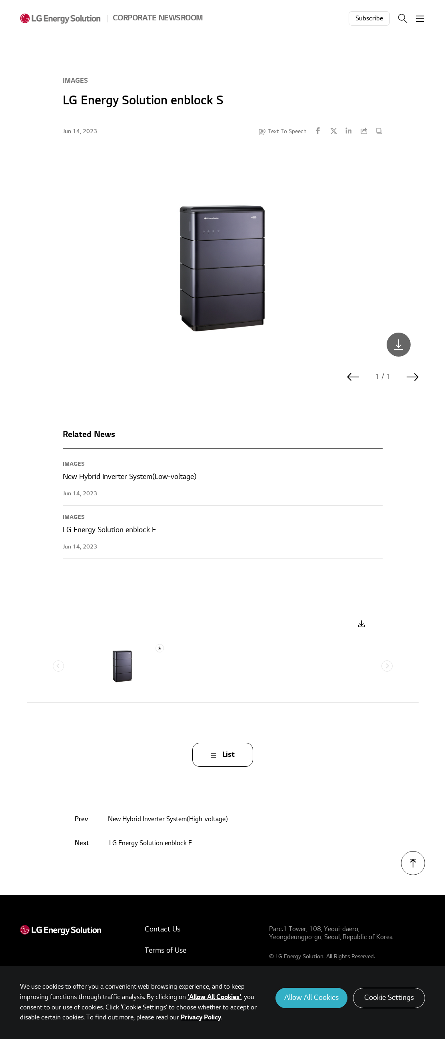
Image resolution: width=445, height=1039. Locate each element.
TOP (413, 863)
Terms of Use (165, 950)
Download (362, 624)
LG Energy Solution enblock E (133, 843)
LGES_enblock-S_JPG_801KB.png (399, 345)
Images (75, 80)
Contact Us (162, 929)
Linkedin (348, 130)
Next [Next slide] (387, 666)
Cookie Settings (389, 997)
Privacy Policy (201, 1017)
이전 (353, 377)
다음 (413, 377)
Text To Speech (287, 131)
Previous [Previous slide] (58, 666)
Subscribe (369, 18)
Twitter (333, 130)
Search (402, 18)
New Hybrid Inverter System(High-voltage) (151, 819)
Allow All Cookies (311, 997)
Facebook (318, 130)
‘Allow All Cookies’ (214, 997)
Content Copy (379, 130)
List (228, 754)
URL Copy (363, 130)
